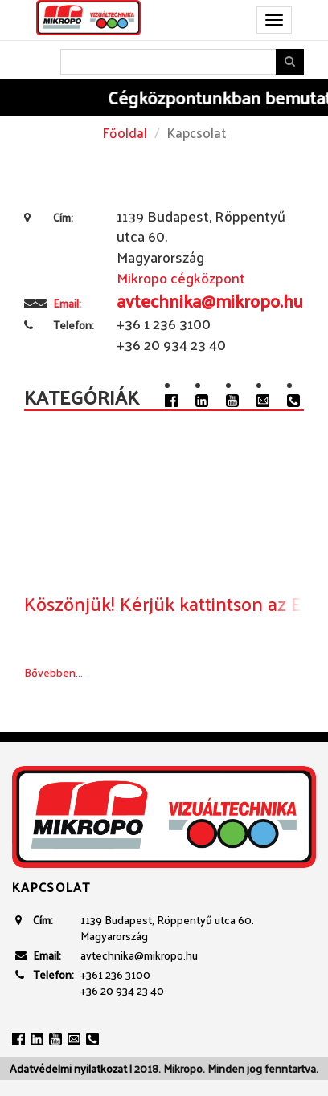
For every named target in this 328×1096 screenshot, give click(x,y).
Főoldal (124, 132)
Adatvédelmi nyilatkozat (68, 1068)
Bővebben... (53, 672)
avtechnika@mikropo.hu (139, 955)
